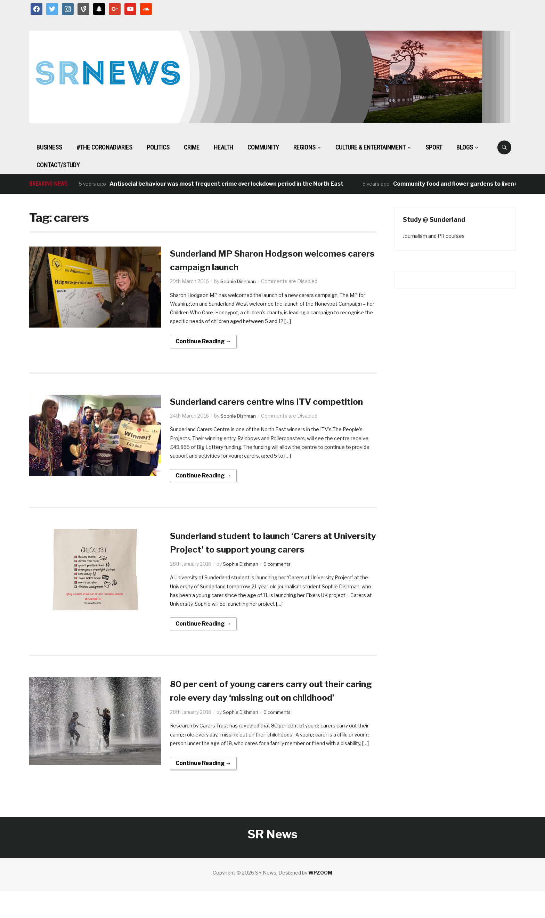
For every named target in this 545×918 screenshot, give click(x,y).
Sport (433, 147)
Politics (158, 147)
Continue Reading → (203, 341)
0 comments (281, 577)
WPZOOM (320, 900)
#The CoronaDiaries (104, 147)
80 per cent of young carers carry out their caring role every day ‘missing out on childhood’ (271, 710)
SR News (272, 861)
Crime (192, 147)
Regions (304, 147)
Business (49, 147)
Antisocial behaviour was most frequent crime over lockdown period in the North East (226, 183)
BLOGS (464, 147)
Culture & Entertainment (370, 147)
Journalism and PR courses (434, 236)
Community (263, 147)
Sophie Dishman (239, 281)
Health (223, 147)
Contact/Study (58, 165)
